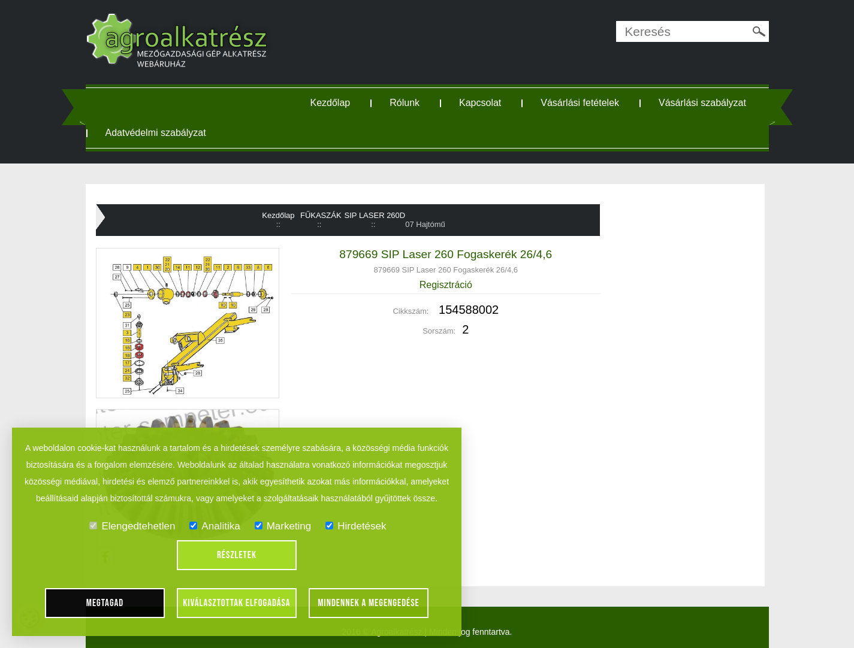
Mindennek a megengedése (369, 603)
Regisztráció (446, 285)
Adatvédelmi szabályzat (155, 133)
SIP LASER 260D (375, 215)
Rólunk (405, 103)
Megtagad (105, 603)
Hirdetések (355, 526)
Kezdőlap (330, 103)
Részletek (236, 555)
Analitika (214, 526)
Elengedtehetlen (132, 526)
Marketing (283, 526)
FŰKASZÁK (321, 215)
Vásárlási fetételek (580, 103)
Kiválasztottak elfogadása (236, 603)
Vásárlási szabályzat (702, 103)
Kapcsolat (480, 103)
